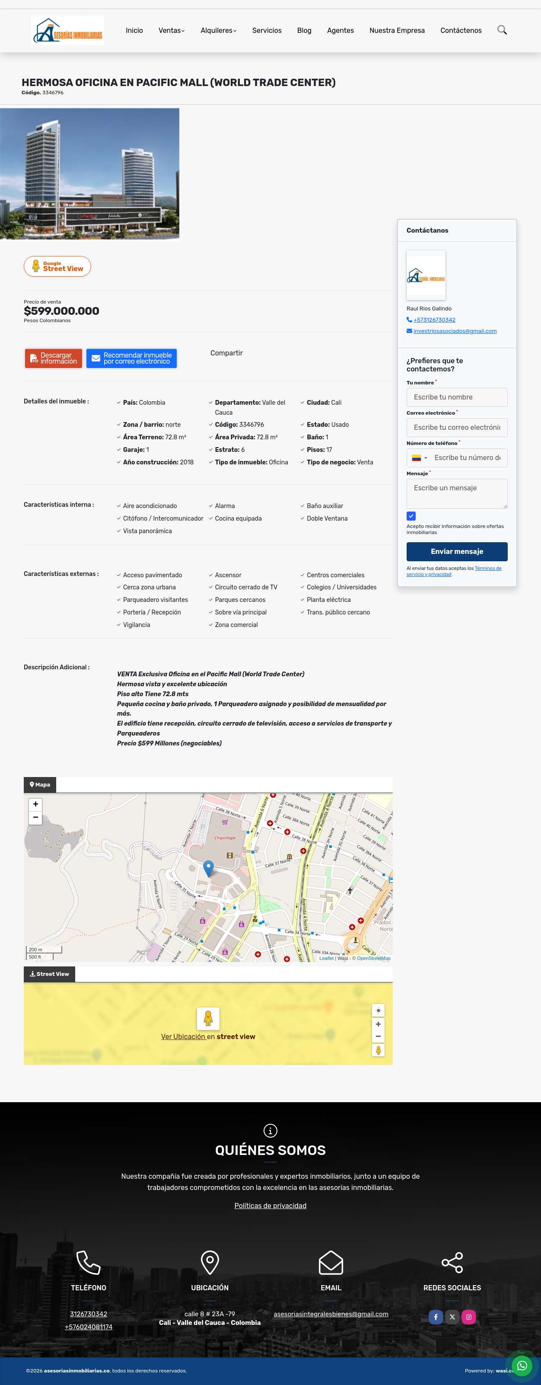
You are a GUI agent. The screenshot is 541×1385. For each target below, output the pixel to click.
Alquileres (216, 30)
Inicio (134, 30)
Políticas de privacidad (271, 1206)
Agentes (340, 30)
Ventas (170, 30)
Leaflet (326, 958)
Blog (304, 30)
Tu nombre (422, 382)
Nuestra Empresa (397, 30)
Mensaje (419, 473)
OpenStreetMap (374, 958)
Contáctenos (461, 30)
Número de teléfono (433, 443)
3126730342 (88, 1314)
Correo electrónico (432, 412)
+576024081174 (88, 1327)
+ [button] (35, 805)
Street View (58, 266)
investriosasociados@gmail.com (455, 331)
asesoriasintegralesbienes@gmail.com (331, 1314)
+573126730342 (434, 320)
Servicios (267, 30)
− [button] (35, 818)
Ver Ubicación (184, 1037)
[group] (89, 173)
